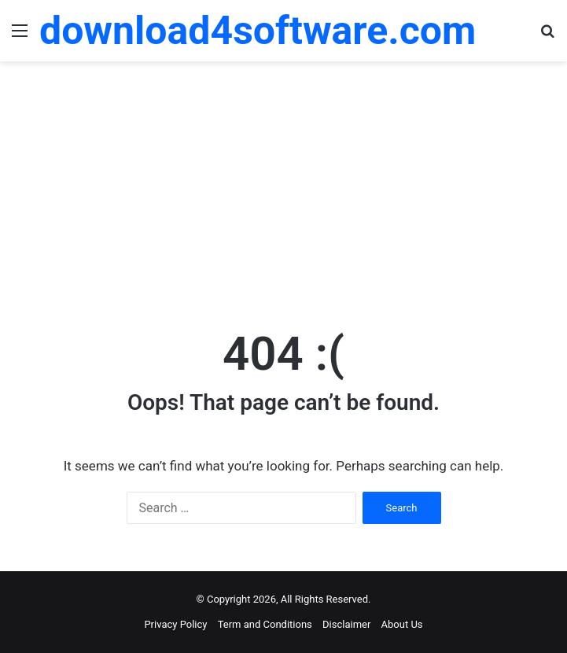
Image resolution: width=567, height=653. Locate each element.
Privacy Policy (175, 624)
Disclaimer (346, 624)
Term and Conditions (265, 624)
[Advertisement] (283, 187)
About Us (402, 624)
